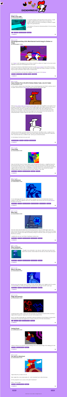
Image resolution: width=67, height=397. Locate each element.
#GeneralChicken (22, 32)
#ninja (29, 74)
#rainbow (38, 171)
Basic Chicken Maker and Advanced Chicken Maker (26, 106)
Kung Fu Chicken (40, 67)
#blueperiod (14, 171)
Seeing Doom (15, 329)
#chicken (16, 32)
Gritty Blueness (16, 180)
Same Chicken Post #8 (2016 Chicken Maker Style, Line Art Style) (31, 83)
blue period (15, 284)
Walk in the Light (16, 16)
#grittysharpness (34, 203)
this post (37, 72)
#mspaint (29, 32)
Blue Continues (16, 247)
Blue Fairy (14, 212)
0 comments (14, 142)
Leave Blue (14, 149)
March (15, 63)
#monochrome (42, 203)
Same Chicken (27, 87)
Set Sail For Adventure (18, 357)
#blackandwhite (15, 140)
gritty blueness (51, 200)
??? (12, 32)
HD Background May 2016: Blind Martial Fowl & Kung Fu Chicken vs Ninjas (31, 42)
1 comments (14, 34)
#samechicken (32, 140)
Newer (14, 390)
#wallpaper (34, 74)
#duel (20, 321)
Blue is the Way (16, 270)
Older (52, 390)
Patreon (44, 72)
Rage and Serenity (17, 297)
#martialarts (19, 74)
